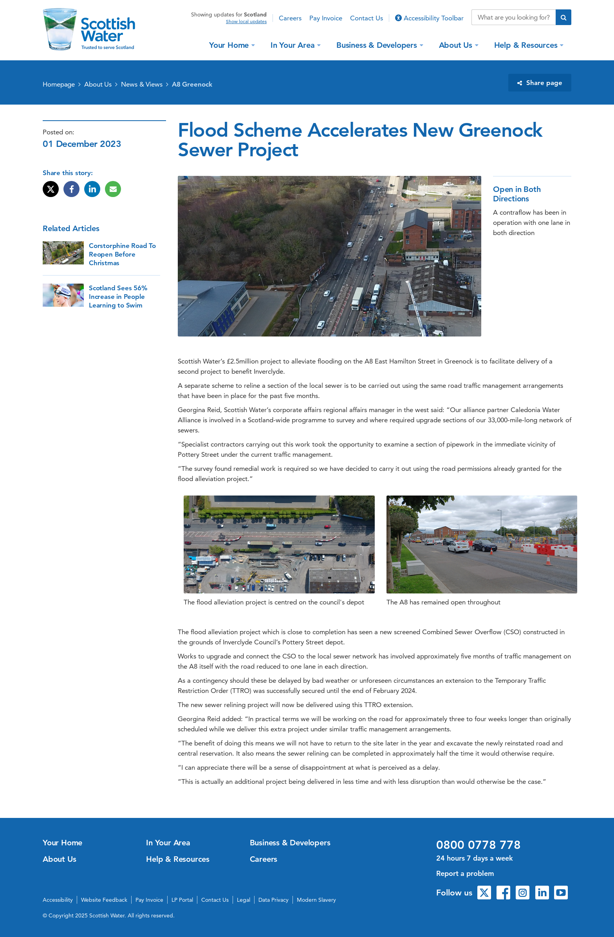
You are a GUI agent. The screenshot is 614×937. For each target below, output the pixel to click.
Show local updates (246, 21)
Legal (243, 899)
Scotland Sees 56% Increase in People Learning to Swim (118, 296)
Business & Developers (377, 44)
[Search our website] (513, 17)
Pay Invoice (325, 18)
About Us (457, 44)
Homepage (59, 84)
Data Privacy (273, 899)
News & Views (142, 84)
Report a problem (465, 873)
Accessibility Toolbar (429, 18)
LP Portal (182, 899)
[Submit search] (563, 17)
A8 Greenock (192, 84)
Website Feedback (104, 899)
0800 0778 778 (478, 845)
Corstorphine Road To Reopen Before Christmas (122, 254)
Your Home (230, 44)
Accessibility (58, 899)
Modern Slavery (316, 899)
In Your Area (294, 44)
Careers (290, 18)
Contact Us (366, 18)
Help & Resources (527, 44)
